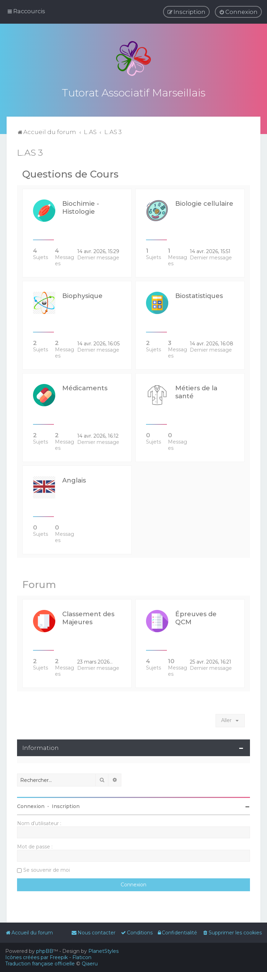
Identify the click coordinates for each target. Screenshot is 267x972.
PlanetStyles (103, 951)
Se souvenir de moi (46, 869)
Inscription (66, 805)
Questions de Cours (70, 173)
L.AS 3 (30, 152)
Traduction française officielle (40, 964)
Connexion (30, 805)
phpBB (44, 951)
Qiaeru (90, 964)
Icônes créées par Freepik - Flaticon (48, 957)
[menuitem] (238, 12)
